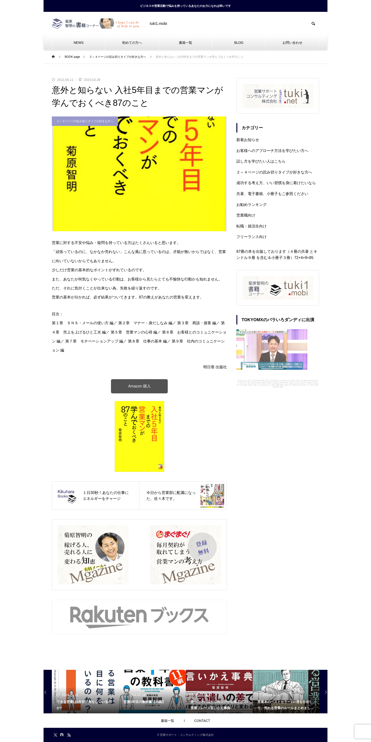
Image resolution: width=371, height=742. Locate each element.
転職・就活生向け (251, 226)
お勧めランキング (251, 205)
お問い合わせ (292, 42)
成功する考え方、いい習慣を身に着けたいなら (276, 183)
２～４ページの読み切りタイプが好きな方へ (85, 121)
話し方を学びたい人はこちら (261, 161)
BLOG (238, 42)
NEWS (79, 42)
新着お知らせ (247, 140)
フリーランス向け (251, 237)
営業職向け (245, 215)
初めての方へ (132, 42)
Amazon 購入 (139, 386)
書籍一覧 (185, 42)
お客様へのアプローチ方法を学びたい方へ (272, 151)
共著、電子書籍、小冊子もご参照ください (272, 194)
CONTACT (202, 721)
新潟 (282, 383)
